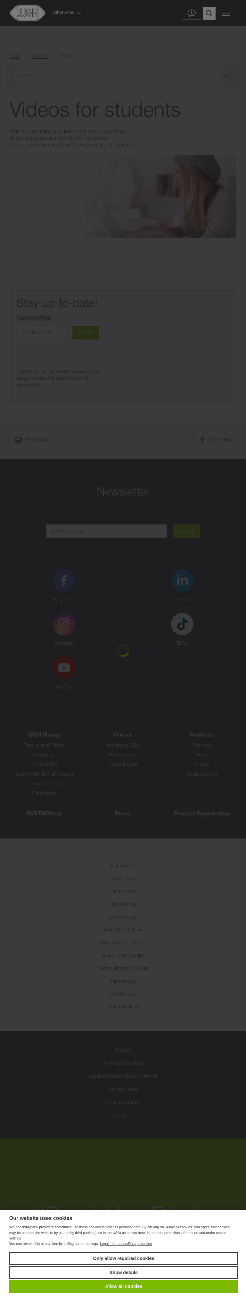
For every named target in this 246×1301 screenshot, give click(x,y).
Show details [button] (124, 1272)
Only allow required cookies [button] (123, 1258)
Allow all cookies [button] (123, 1286)
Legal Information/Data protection (126, 1244)
